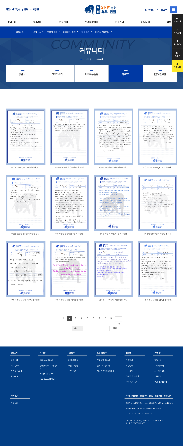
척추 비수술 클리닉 (46, 379)
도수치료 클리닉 (103, 360)
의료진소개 (15, 365)
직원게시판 (167, 396)
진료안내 (119, 22)
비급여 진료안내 (102, 32)
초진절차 (129, 365)
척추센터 (37, 22)
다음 (120, 319)
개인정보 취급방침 (132, 396)
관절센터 (63, 22)
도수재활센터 (91, 22)
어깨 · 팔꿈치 (73, 360)
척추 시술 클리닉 (46, 360)
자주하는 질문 (69, 32)
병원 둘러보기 (16, 371)
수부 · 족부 (72, 371)
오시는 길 (14, 376)
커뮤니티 (145, 22)
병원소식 (37, 32)
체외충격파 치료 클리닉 (106, 371)
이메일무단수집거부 (146, 396)
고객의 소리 (52, 32)
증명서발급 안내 (132, 382)
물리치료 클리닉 (103, 365)
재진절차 (129, 371)
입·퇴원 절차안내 (132, 376)
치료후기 (85, 32)
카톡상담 (171, 22)
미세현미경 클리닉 (46, 374)
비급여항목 (158, 396)
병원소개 (12, 22)
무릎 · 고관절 (73, 365)
